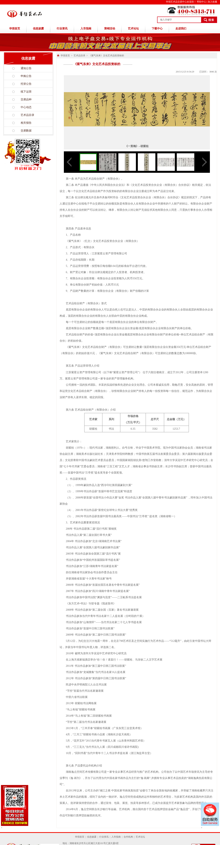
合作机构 (128, 836)
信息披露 (38, 28)
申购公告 (26, 76)
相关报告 (26, 122)
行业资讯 (62, 28)
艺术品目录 (27, 115)
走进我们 (180, 28)
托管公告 (26, 83)
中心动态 (26, 107)
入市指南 (85, 28)
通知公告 (26, 68)
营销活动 (109, 28)
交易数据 (26, 130)
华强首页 (14, 28)
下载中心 (157, 28)
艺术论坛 (133, 28)
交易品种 (26, 99)
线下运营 (26, 91)
